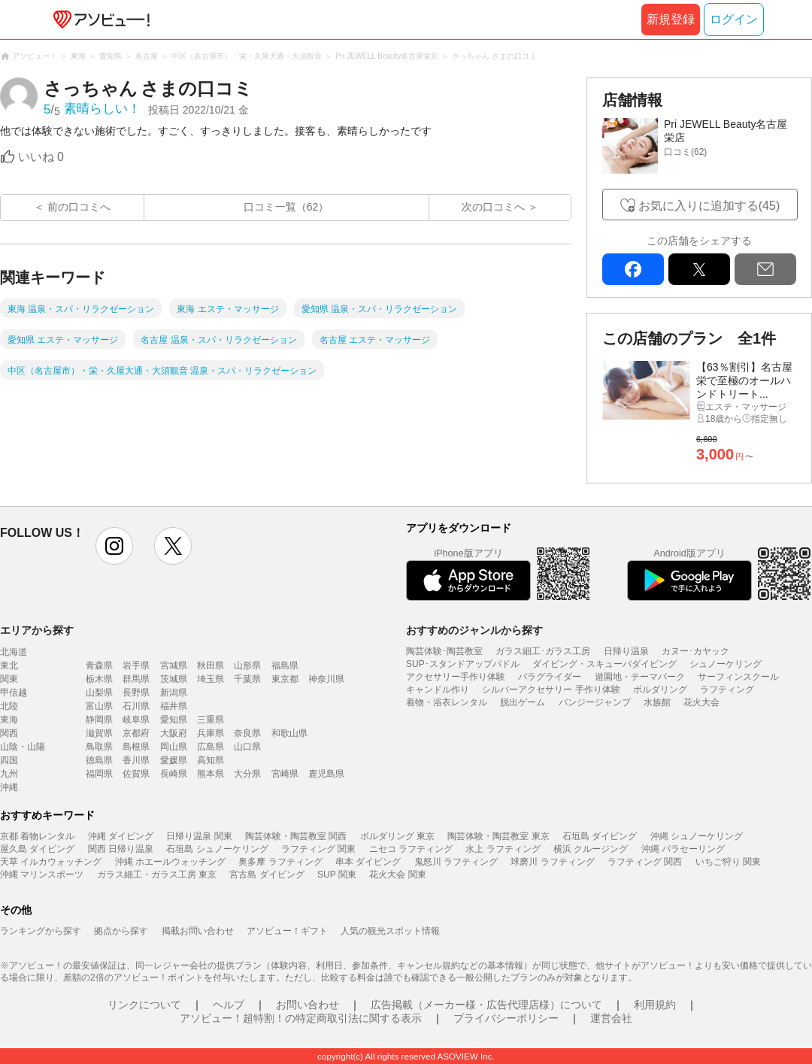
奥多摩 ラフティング (280, 861)
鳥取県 (99, 746)
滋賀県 (99, 733)
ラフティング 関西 (644, 861)
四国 (9, 760)
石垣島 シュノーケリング (217, 849)
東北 (9, 665)
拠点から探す (121, 931)
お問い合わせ (307, 1005)
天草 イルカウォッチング (51, 861)
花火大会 (701, 702)
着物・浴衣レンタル (446, 702)
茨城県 (173, 679)
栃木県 (99, 679)
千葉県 (247, 679)
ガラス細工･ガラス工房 (542, 651)
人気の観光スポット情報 (390, 931)
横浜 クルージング (590, 849)
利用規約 (655, 1005)
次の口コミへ (493, 207)
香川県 (136, 760)
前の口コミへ (79, 207)
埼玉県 (210, 679)
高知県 (210, 760)
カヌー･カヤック (695, 651)
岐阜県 (136, 719)
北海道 (13, 652)
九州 (9, 773)
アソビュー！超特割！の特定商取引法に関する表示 (301, 1018)
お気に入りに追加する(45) (709, 205)
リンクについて (144, 1005)
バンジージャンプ (595, 702)
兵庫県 (210, 733)
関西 (9, 733)
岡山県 (173, 746)
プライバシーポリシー (506, 1018)
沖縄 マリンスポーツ (41, 874)
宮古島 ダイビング (266, 874)
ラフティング (727, 689)
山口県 (247, 746)
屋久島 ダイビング (37, 849)
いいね (41, 156)
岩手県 (136, 665)
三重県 (210, 719)
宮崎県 (284, 773)
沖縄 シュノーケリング (696, 836)
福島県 (284, 665)
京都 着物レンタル (37, 836)
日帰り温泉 (626, 651)
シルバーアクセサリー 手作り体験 (551, 689)
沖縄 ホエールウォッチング (170, 861)
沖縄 (9, 787)
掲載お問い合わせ (198, 931)
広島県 (210, 746)
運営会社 (611, 1018)
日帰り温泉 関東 (199, 836)
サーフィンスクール (738, 676)
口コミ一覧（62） (286, 207)
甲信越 (13, 692)
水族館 (657, 702)
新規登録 (671, 19)
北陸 (9, 706)
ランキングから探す (40, 931)
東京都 (284, 679)
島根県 (136, 746)
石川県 (136, 706)
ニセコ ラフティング (411, 849)
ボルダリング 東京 (397, 836)
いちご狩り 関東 (728, 861)
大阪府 (173, 733)
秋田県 (210, 665)
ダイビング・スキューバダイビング (604, 664)
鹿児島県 (326, 773)
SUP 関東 (336, 874)
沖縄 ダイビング (120, 836)
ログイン (734, 19)
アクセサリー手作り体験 (455, 676)
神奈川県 (326, 679)
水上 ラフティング (502, 849)
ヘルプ (228, 1005)
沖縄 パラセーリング (683, 849)
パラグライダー (549, 676)
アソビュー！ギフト (287, 931)
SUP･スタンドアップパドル (463, 664)
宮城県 (173, 665)
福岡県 (99, 773)
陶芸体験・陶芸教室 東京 (498, 836)
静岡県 (99, 719)
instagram (114, 546)
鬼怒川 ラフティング (456, 861)
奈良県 (247, 733)
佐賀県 (136, 773)
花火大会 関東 (397, 874)
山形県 (247, 665)
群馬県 (136, 679)
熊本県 (210, 773)
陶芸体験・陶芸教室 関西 (296, 836)
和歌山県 (289, 733)
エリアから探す (37, 630)
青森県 (99, 665)
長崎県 (173, 773)
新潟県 (173, 692)
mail (765, 269)
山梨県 (99, 692)
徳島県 (99, 760)
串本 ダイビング (368, 861)
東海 (9, 719)
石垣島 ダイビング (599, 836)
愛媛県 (173, 760)
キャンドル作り (437, 689)
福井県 (173, 706)
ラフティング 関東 (318, 849)
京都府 (136, 733)
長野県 (136, 692)
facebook (633, 269)
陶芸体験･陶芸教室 (444, 651)
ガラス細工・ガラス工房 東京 (157, 874)
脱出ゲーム (522, 702)
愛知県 (173, 719)
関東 (9, 679)
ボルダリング (660, 689)
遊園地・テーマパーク (640, 676)
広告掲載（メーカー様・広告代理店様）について (486, 1005)
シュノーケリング (725, 664)
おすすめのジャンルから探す (474, 630)
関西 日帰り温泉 (120, 849)
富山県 (99, 706)
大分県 (247, 773)
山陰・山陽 (22, 746)
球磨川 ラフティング (552, 861)
